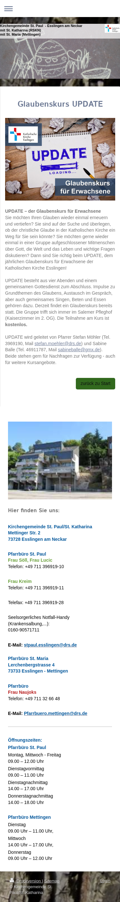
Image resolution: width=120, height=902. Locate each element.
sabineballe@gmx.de (79, 349)
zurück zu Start (95, 383)
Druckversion (26, 881)
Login (105, 880)
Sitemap (52, 881)
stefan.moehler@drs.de (58, 343)
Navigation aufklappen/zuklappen (60, 8)
